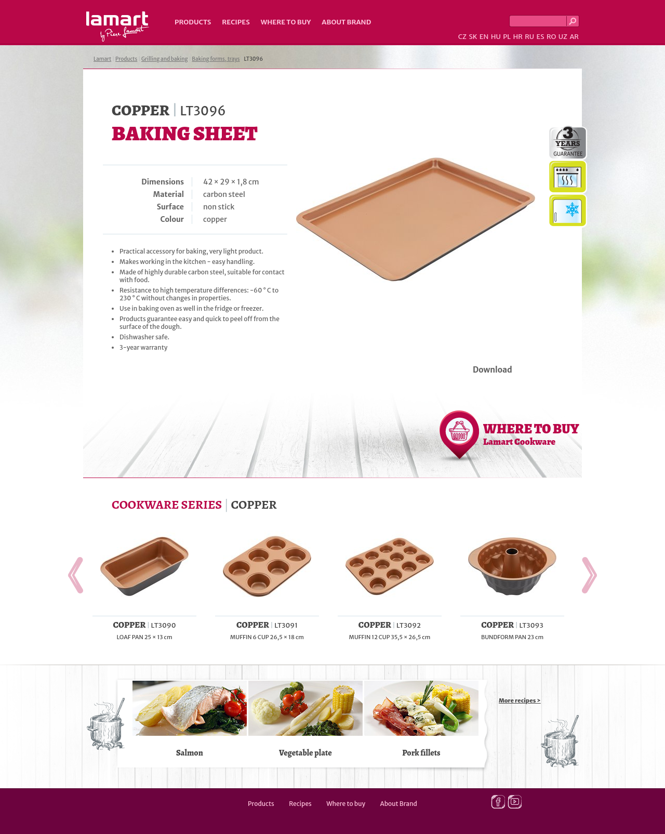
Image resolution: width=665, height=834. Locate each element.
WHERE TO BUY (531, 434)
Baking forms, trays (216, 59)
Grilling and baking (164, 59)
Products (193, 22)
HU (496, 36)
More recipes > (520, 700)
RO (551, 36)
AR (574, 36)
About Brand (346, 22)
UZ (562, 36)
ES (540, 36)
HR (517, 36)
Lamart (118, 26)
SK (473, 36)
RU (529, 36)
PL (507, 36)
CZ (462, 36)
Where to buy (286, 22)
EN (484, 36)
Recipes (235, 22)
